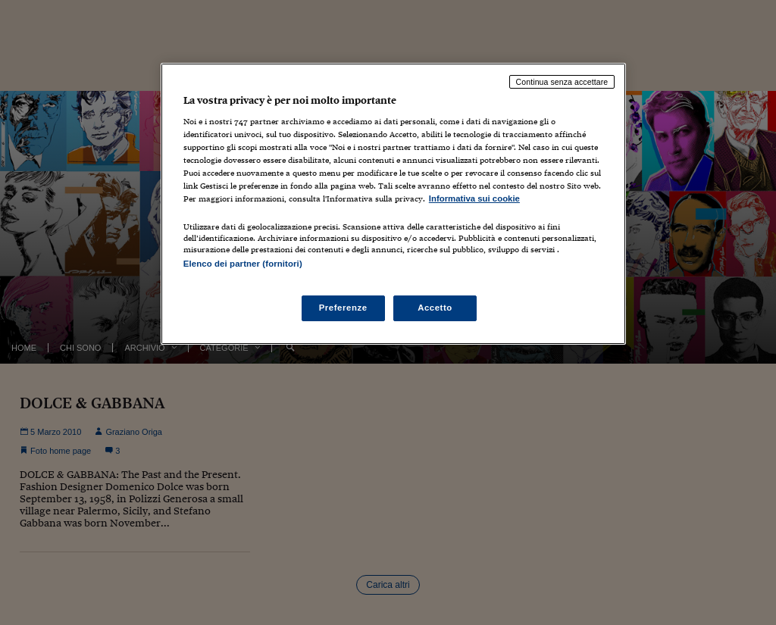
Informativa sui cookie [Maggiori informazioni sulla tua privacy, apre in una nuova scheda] (474, 198)
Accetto (435, 307)
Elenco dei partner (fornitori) (242, 263)
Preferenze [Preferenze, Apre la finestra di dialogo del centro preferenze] (343, 307)
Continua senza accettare (562, 81)
